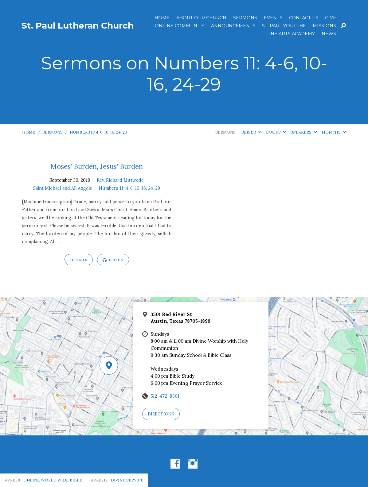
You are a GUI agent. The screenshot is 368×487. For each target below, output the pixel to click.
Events (273, 18)
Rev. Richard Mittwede (120, 180)
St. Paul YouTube (284, 26)
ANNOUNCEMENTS (233, 26)
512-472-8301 (165, 396)
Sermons (245, 18)
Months (334, 132)
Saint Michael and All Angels (62, 188)
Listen (113, 260)
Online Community (179, 26)
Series (251, 132)
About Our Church (201, 18)
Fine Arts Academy (290, 34)
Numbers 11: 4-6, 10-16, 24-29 (98, 132)
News (329, 34)
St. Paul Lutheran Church (78, 25)
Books (276, 132)
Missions (324, 26)
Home (162, 18)
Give (330, 18)
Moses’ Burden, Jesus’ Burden (96, 166)
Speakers (304, 132)
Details (78, 260)
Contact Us (303, 18)
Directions (161, 414)
